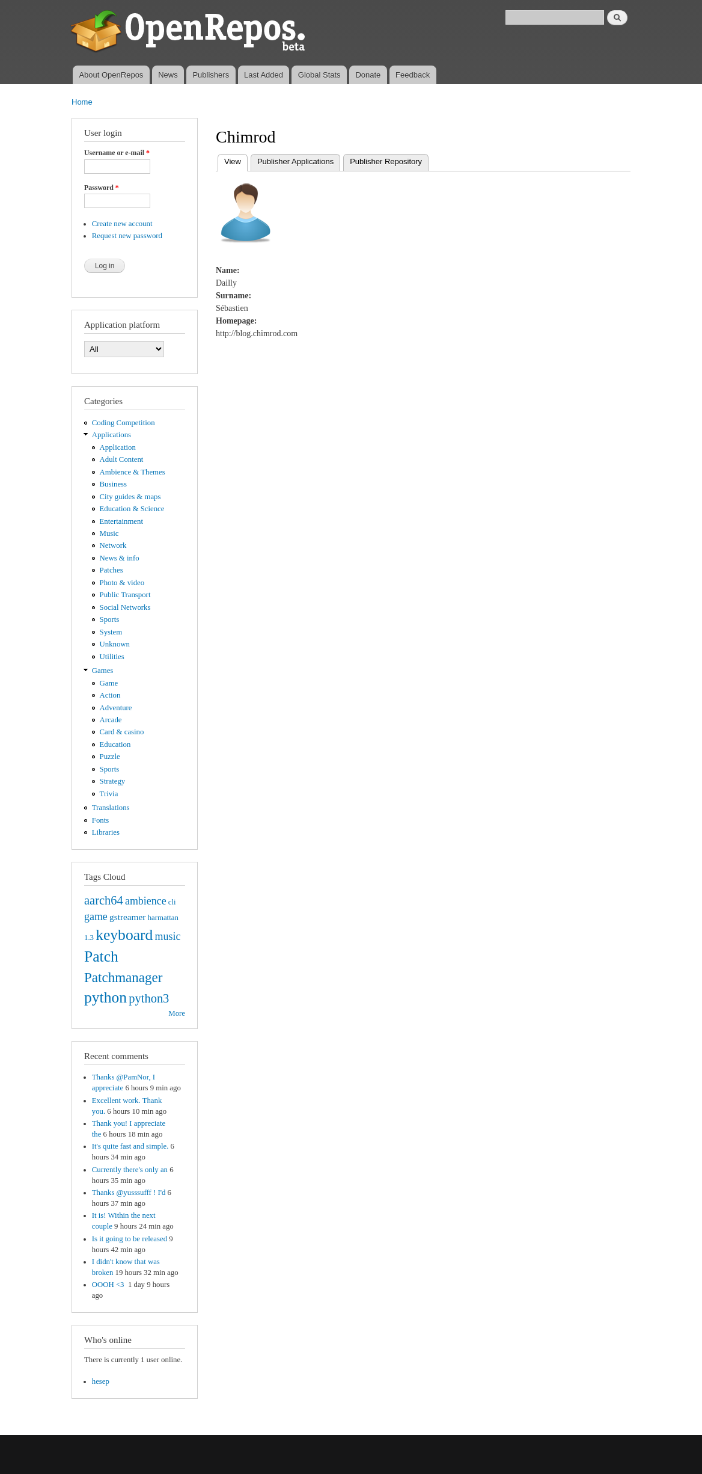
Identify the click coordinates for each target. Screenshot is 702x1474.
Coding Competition (123, 423)
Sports (110, 619)
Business (113, 484)
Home (82, 101)
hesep (100, 1381)
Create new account (122, 224)
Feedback (412, 74)
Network (113, 545)
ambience (145, 901)
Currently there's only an (130, 1169)
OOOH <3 (109, 1284)
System (111, 632)
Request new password (127, 236)
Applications (111, 435)
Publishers (210, 74)
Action (110, 695)
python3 (149, 998)
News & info (119, 558)
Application (118, 447)
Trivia (109, 794)
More (176, 1013)
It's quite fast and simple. (130, 1146)
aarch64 (103, 900)
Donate (367, 74)
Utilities (112, 657)
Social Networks (125, 607)
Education (115, 744)
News (168, 74)
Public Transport (125, 595)
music (168, 936)
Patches (111, 570)
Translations (111, 807)
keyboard (124, 935)
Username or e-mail (117, 153)
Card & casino (122, 732)
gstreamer (127, 917)
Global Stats (319, 74)
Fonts (100, 820)
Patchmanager (123, 977)
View (236, 160)
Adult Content (122, 459)
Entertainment (121, 521)
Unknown (115, 644)
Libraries (106, 832)
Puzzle (110, 756)
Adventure (116, 708)
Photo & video (122, 583)
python (105, 997)
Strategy (113, 781)
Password (101, 187)
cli (172, 902)
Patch (101, 956)
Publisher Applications (295, 161)
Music (109, 533)
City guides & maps (130, 497)
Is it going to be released (129, 1239)
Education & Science (132, 509)
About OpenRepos (111, 74)
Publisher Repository (386, 161)
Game (109, 683)
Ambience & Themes (132, 472)
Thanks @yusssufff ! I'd (129, 1192)
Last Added (263, 74)
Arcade (111, 720)
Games (103, 670)
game (96, 917)
